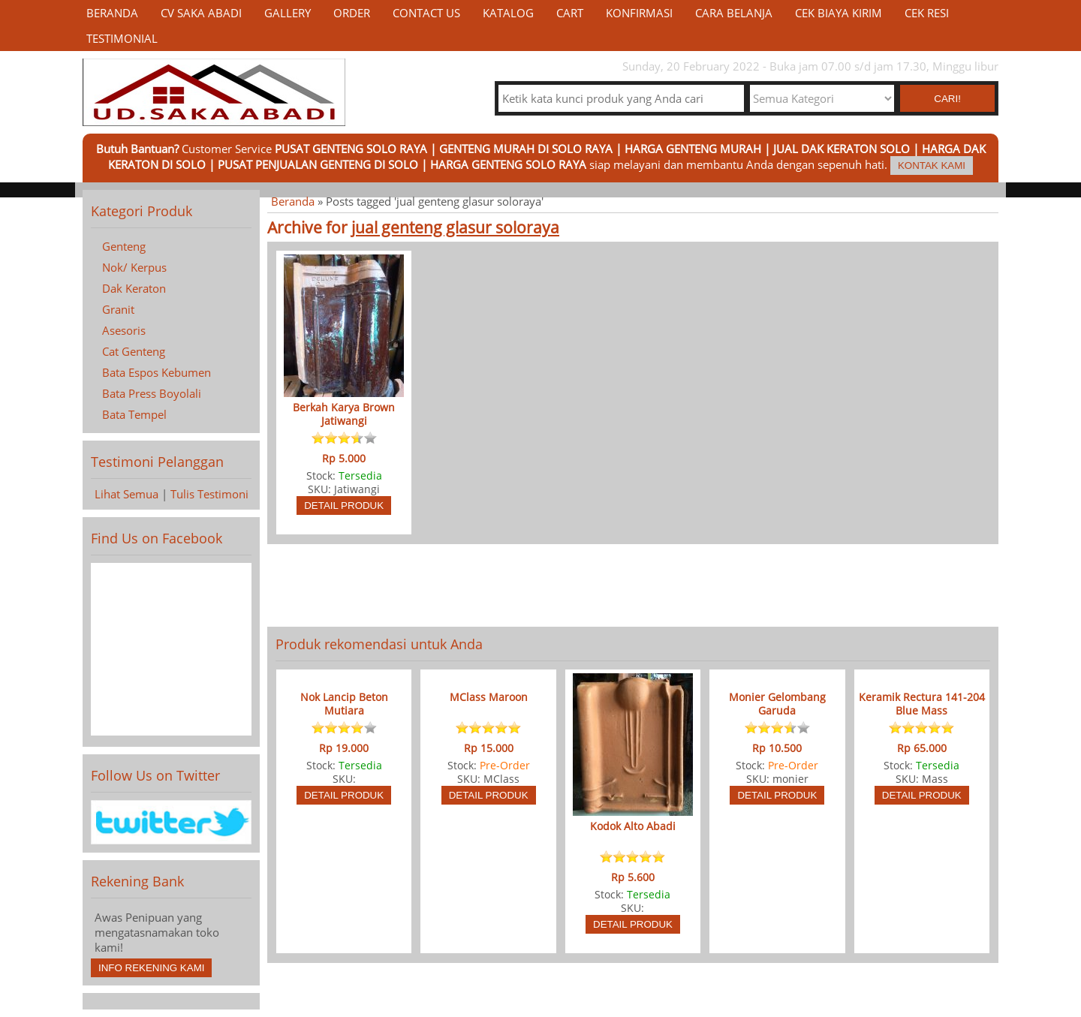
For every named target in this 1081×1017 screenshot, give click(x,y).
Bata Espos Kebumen (156, 372)
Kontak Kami (931, 165)
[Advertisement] (633, 585)
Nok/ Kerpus (134, 267)
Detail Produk (344, 505)
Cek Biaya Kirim (838, 12)
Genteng (124, 246)
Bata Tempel (134, 414)
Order (351, 12)
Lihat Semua (126, 493)
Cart (569, 12)
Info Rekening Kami (151, 967)
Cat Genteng (133, 351)
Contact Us (426, 12)
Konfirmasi (639, 12)
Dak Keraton (134, 288)
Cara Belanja (733, 12)
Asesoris (124, 330)
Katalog (508, 12)
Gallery (287, 12)
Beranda (112, 12)
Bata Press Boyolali (151, 393)
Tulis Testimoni (209, 493)
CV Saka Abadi (201, 12)
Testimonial (122, 38)
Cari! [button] (947, 98)
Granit (118, 309)
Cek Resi (927, 12)
